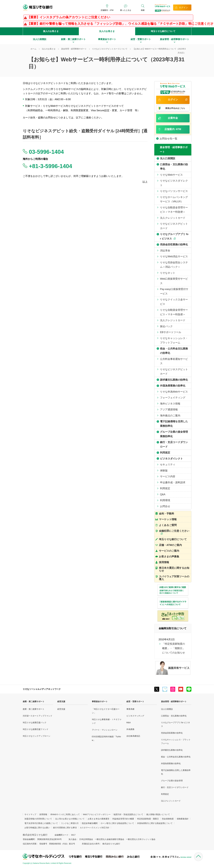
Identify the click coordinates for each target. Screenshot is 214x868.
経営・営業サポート (135, 701)
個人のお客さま (51, 31)
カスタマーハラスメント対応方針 (94, 827)
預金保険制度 (168, 819)
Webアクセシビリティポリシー (97, 814)
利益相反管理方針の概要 (123, 819)
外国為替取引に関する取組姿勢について (155, 823)
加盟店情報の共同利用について (38, 819)
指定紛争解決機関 (90, 823)
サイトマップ (30, 814)
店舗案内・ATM (107, 10)
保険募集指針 (183, 819)
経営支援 (61, 701)
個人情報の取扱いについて (158, 814)
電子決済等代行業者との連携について (41, 823)
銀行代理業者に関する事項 (65, 827)
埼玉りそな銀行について (163, 31)
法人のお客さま (107, 31)
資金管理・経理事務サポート (174, 701)
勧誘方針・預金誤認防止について (128, 814)
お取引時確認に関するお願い (37, 827)
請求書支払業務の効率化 (172, 750)
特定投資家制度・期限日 (148, 819)
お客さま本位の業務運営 (98, 819)
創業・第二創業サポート (33, 701)
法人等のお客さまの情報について (70, 819)
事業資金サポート (100, 701)
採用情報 (43, 814)
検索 (143, 10)
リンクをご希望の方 (70, 823)
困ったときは (125, 10)
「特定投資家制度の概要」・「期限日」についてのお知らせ (173, 648)
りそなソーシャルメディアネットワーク (42, 689)
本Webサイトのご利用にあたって (65, 814)
